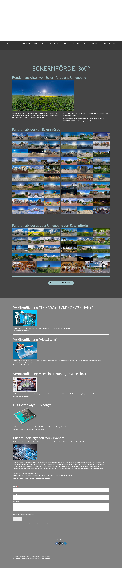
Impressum (15, 556)
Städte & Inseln (109, 43)
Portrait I (64, 43)
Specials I (43, 43)
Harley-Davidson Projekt (27, 43)
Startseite (11, 43)
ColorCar (75, 48)
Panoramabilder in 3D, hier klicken (61, 283)
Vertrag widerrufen (45, 556)
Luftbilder (53, 48)
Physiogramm (41, 48)
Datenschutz (22, 556)
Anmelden (106, 560)
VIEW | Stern (64, 48)
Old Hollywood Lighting (91, 43)
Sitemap (37, 556)
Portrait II (75, 43)
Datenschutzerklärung (27, 514)
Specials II (54, 43)
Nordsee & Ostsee (26, 48)
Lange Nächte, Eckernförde (92, 48)
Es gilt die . (23, 514)
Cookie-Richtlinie (30, 556)
